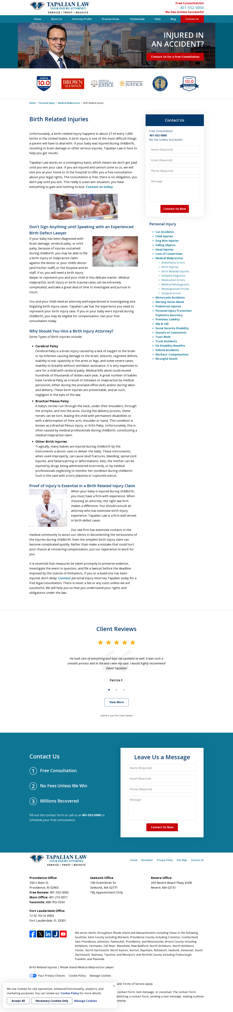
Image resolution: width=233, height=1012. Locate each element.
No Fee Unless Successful (184, 12)
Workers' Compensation (171, 354)
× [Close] (114, 986)
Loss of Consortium (168, 254)
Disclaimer (147, 860)
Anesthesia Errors (173, 262)
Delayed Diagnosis (173, 275)
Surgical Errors (171, 293)
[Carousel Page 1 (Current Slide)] (109, 690)
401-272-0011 (58, 897)
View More (116, 702)
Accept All (18, 1001)
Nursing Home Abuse (169, 302)
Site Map (182, 860)
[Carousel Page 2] (116, 690)
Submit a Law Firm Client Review (116, 715)
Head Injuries (164, 249)
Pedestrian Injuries (168, 306)
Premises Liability (167, 319)
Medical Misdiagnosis (175, 284)
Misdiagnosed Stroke (175, 289)
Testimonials (137, 19)
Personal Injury (47, 102)
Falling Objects (165, 245)
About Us (56, 19)
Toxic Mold (162, 337)
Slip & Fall (161, 324)
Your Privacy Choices (47, 975)
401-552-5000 (192, 7)
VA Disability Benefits (170, 345)
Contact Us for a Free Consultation (175, 56)
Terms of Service (133, 984)
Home (37, 19)
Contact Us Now (174, 209)
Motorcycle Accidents (170, 297)
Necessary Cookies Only (52, 1001)
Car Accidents (164, 232)
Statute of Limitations (170, 332)
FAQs (158, 19)
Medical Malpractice (69, 102)
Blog (173, 19)
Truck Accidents (166, 341)
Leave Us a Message (162, 757)
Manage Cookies (100, 975)
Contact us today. (99, 187)
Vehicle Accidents (167, 350)
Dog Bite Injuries (167, 240)
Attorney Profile (82, 19)
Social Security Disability (172, 328)
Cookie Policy (77, 975)
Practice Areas (110, 19)
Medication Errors (173, 280)
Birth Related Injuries (175, 271)
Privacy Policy (165, 860)
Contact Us (192, 19)
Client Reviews (116, 629)
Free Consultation (189, 3)
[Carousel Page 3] (124, 690)
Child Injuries (164, 236)
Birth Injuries (170, 267)
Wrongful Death (166, 358)
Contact (64, 578)
